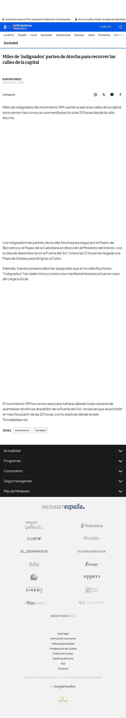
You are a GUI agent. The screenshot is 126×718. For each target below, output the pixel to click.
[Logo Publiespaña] (92, 602)
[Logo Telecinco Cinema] (34, 590)
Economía (104, 35)
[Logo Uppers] (91, 577)
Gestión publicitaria (63, 658)
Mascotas (119, 35)
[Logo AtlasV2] (34, 603)
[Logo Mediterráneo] (63, 615)
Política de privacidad (63, 643)
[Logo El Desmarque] (34, 551)
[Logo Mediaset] (63, 509)
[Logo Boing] (34, 564)
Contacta (63, 668)
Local (33, 35)
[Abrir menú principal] (120, 27)
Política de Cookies (63, 653)
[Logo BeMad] (34, 577)
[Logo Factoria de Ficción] (92, 551)
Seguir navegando (63, 481)
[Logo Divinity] (91, 538)
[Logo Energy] (91, 564)
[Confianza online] (63, 704)
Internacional (63, 35)
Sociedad (46, 35)
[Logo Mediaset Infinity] (34, 525)
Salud (91, 35)
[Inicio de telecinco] (5, 27)
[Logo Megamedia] (64, 687)
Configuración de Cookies (63, 648)
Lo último (9, 35)
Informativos (22, 430)
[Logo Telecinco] (92, 525)
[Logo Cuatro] (34, 538)
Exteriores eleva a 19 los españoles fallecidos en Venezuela (38, 19)
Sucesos (79, 35)
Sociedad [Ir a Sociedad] (11, 43)
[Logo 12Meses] (92, 590)
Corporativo (63, 471)
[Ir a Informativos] (22, 26)
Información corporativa (63, 638)
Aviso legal (63, 633)
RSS (63, 663)
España (22, 35)
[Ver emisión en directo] (105, 27)
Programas (63, 461)
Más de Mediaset (63, 491)
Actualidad (63, 450)
